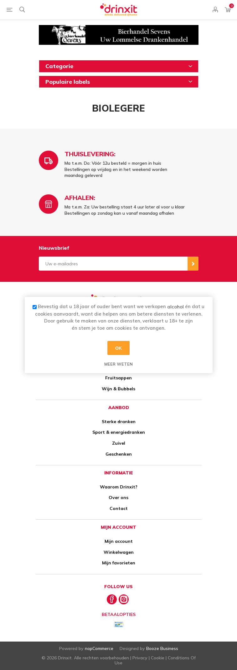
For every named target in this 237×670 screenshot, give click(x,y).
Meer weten (118, 364)
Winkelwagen (119, 552)
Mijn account (119, 541)
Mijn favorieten (118, 563)
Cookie (157, 658)
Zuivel (118, 443)
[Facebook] (112, 599)
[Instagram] (124, 599)
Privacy (139, 658)
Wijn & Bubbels (118, 389)
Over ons (118, 497)
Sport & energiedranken (118, 432)
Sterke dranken (119, 421)
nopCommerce (99, 648)
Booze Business (162, 648)
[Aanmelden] (113, 264)
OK (118, 347)
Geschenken (119, 454)
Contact (119, 508)
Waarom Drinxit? (118, 487)
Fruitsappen (118, 378)
